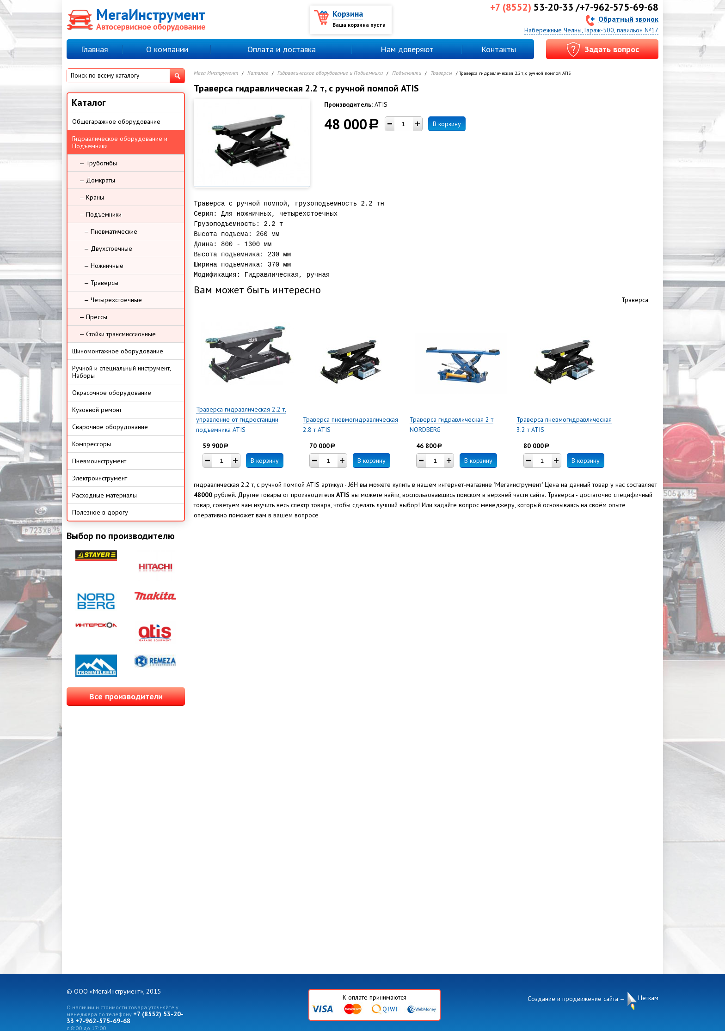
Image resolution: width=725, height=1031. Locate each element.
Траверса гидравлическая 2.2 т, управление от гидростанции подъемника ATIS (241, 419)
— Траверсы (101, 283)
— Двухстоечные (108, 248)
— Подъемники (100, 214)
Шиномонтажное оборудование (117, 351)
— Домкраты (97, 180)
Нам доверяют (407, 49)
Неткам (648, 998)
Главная (94, 49)
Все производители (126, 696)
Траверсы (441, 73)
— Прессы (93, 317)
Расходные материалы (104, 495)
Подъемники (406, 73)
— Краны (91, 197)
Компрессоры (91, 444)
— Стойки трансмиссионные (117, 334)
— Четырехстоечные (113, 300)
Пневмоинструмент (99, 461)
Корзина (347, 13)
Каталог (257, 73)
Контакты (498, 49)
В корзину (447, 124)
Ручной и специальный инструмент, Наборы (121, 372)
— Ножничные (103, 265)
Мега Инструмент (216, 73)
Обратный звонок (628, 18)
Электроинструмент (99, 478)
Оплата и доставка (281, 49)
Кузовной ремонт (97, 410)
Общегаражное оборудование (116, 121)
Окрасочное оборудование (111, 392)
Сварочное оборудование (110, 427)
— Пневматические (110, 231)
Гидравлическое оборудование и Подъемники (330, 73)
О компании (167, 49)
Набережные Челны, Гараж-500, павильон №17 (591, 30)
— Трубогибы (98, 163)
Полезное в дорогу (100, 512)
